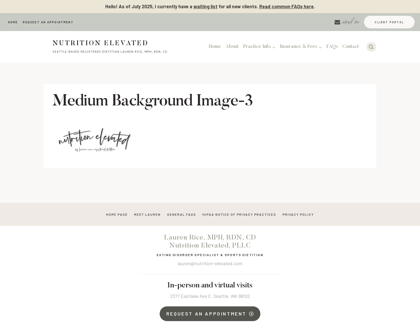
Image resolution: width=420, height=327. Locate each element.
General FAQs (181, 214)
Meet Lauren (147, 214)
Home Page (117, 214)
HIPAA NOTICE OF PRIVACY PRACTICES (239, 214)
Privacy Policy (298, 214)
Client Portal (389, 22)
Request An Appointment (48, 22)
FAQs (332, 46)
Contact (350, 46)
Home (13, 22)
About (232, 46)
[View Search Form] (371, 47)
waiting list (205, 6)
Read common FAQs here (286, 6)
